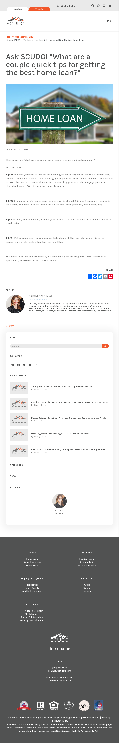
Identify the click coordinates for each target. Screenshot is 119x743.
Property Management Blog (20, 37)
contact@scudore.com (59, 671)
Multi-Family (32, 588)
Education (87, 591)
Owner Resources (32, 562)
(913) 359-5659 (66, 5)
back (10, 325)
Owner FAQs (32, 565)
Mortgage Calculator (32, 611)
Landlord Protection (32, 591)
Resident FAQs (87, 562)
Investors (17, 9)
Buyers (86, 585)
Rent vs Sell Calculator (32, 617)
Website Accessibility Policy (86, 731)
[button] (92, 5)
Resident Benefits (87, 565)
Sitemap (106, 717)
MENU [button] (107, 21)
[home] (16, 21)
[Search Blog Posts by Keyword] (56, 346)
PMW (95, 717)
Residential (32, 585)
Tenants (39, 9)
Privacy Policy (61, 721)
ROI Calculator (32, 614)
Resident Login (86, 559)
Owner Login (32, 559)
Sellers (86, 588)
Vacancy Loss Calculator (32, 620)
